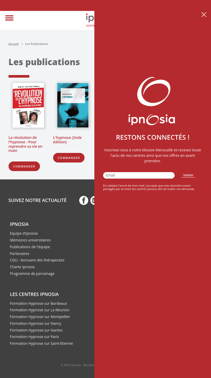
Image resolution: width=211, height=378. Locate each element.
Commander (24, 166)
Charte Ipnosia (22, 266)
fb (84, 200)
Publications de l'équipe (30, 246)
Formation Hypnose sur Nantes (36, 330)
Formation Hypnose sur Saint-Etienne (41, 343)
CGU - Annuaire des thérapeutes (37, 260)
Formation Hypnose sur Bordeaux (38, 303)
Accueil (14, 44)
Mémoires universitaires (30, 240)
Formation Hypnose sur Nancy (35, 323)
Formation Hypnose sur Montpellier (40, 316)
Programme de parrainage (32, 273)
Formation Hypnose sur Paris (34, 336)
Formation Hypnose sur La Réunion (39, 309)
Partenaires (19, 253)
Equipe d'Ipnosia (24, 233)
